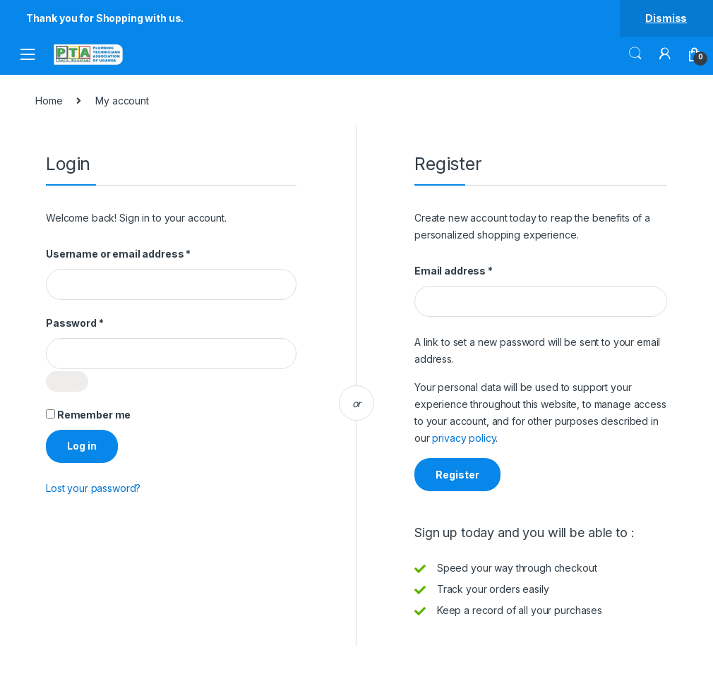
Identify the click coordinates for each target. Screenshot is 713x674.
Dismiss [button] (666, 18)
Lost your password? (93, 488)
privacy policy (464, 438)
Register (457, 475)
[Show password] (67, 381)
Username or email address (140, 254)
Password (97, 323)
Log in (82, 446)
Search (635, 53)
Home (48, 101)
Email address (475, 271)
